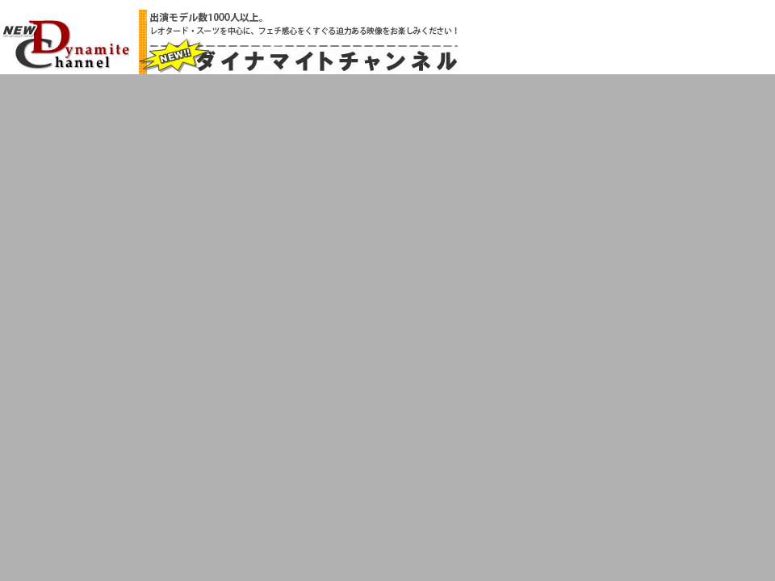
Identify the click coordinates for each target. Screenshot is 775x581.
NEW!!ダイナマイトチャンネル (66, 44)
